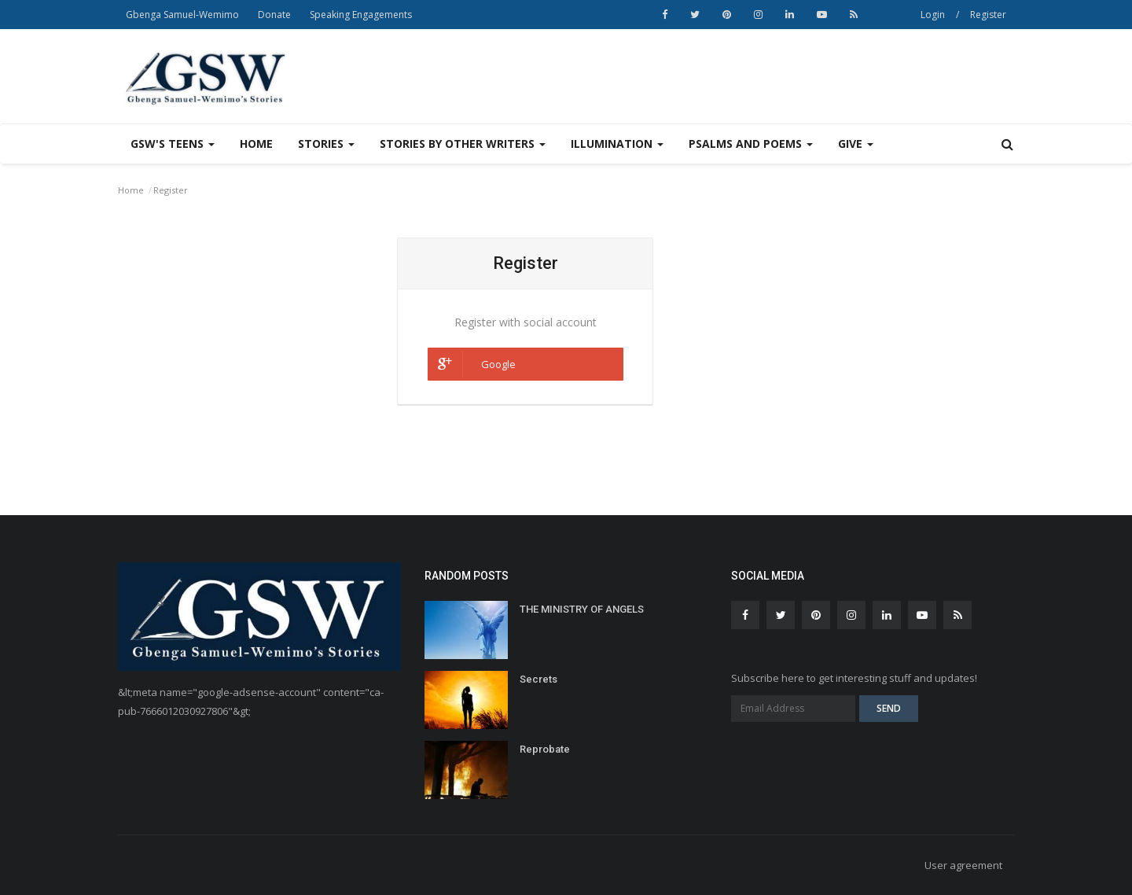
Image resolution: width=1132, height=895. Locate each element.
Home (256, 143)
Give (855, 143)
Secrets (538, 679)
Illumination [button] (617, 143)
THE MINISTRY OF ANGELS (582, 609)
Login (933, 14)
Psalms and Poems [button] (751, 143)
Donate (274, 14)
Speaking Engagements (361, 14)
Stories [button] (326, 143)
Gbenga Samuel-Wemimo (182, 14)
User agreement (963, 865)
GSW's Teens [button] (172, 143)
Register (988, 14)
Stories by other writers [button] (463, 143)
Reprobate (545, 749)
